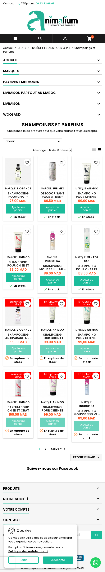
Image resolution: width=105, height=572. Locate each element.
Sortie (24, 560)
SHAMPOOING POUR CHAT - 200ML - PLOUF (18, 196)
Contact (8, 3)
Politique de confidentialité (28, 551)
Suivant (58, 449)
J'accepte (58, 560)
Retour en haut (86, 457)
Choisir (33, 141)
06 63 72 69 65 (45, 3)
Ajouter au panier (18, 208)
